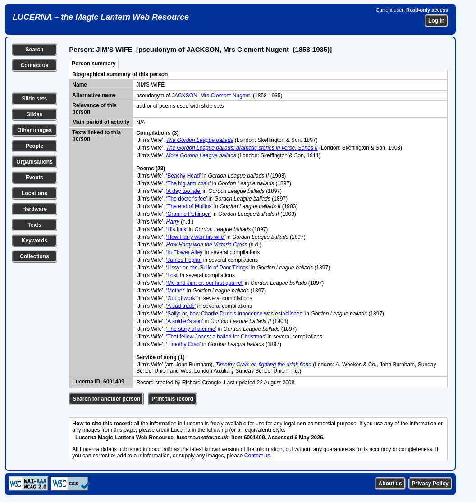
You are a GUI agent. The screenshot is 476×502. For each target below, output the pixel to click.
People (34, 146)
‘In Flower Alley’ (185, 252)
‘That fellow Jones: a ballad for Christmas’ (216, 336)
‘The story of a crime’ (191, 329)
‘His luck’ (177, 229)
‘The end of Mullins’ (189, 206)
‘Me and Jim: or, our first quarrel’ (204, 283)
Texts (34, 225)
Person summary (93, 63)
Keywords (34, 240)
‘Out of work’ (181, 298)
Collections (34, 256)
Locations (34, 193)
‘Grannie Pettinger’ (188, 214)
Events (34, 177)
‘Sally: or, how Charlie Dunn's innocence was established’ (235, 313)
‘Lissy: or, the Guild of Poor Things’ (208, 268)
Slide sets (34, 99)
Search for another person (106, 399)
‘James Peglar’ (184, 260)
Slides (34, 114)
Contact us (34, 65)
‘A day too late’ (183, 191)
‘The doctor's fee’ (186, 199)
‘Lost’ (172, 275)
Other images (34, 130)
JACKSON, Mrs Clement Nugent (211, 95)
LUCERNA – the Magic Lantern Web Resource (101, 17)
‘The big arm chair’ (188, 183)
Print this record (172, 399)
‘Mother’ (176, 291)
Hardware (34, 209)
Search (34, 49)
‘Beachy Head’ (183, 176)
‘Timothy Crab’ (183, 344)
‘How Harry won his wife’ (195, 237)
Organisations (34, 162)
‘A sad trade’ (181, 306)
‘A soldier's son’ (184, 321)
